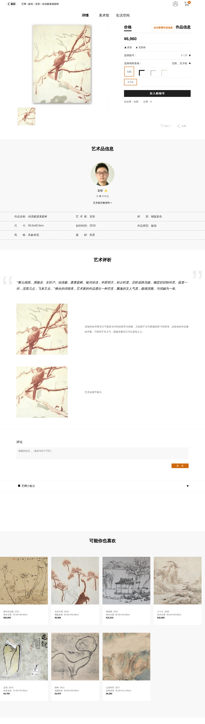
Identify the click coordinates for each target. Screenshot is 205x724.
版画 (30, 4)
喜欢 (166, 125)
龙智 (37, 4)
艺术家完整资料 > (102, 202)
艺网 (23, 4)
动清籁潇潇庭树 (50, 4)
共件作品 (102, 196)
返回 (13, 4)
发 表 (180, 465)
